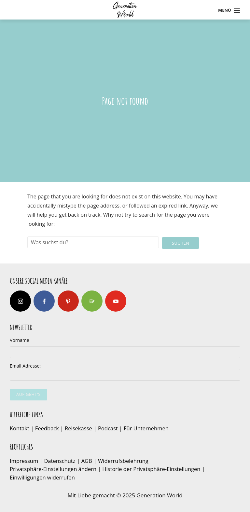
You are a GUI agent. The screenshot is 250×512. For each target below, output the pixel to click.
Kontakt (20, 428)
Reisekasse (80, 428)
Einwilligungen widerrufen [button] (43, 476)
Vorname (19, 340)
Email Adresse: (125, 371)
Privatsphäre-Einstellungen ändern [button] (54, 468)
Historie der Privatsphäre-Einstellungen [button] (155, 468)
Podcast (110, 428)
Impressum (24, 460)
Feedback (47, 428)
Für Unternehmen (149, 428)
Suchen (180, 242)
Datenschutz (61, 460)
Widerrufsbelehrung (126, 460)
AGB (88, 460)
